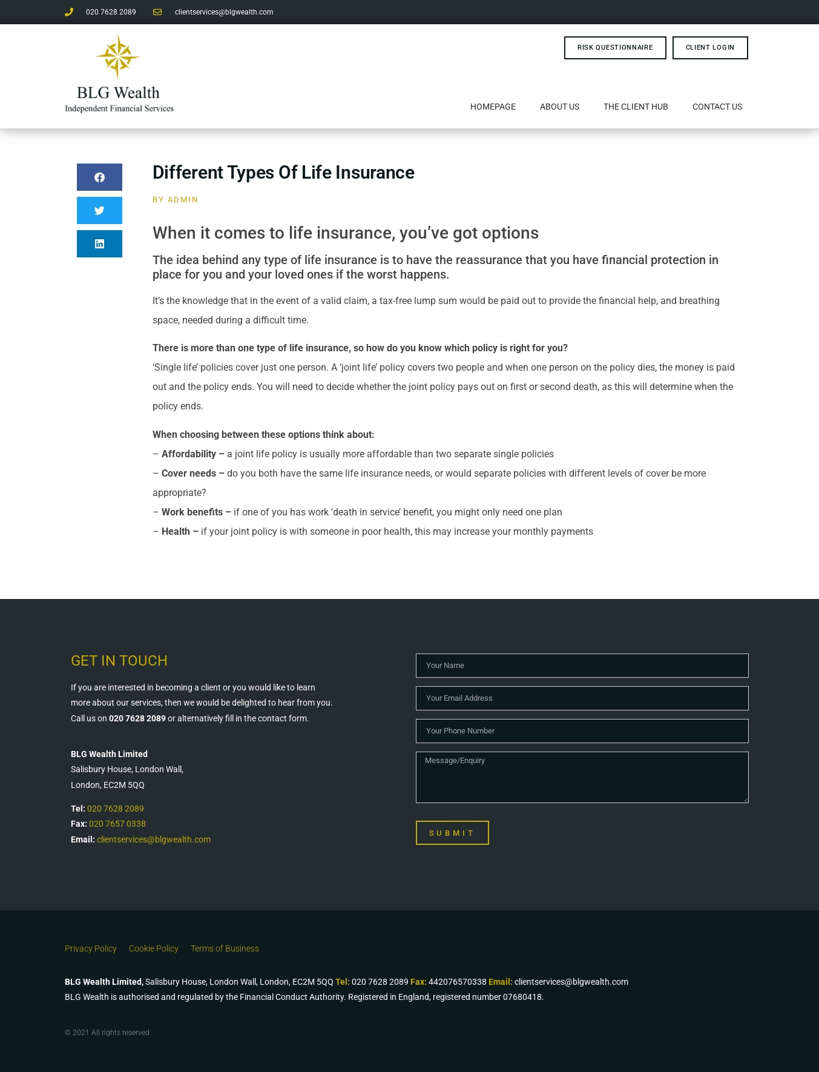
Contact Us (717, 106)
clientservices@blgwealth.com (154, 839)
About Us (559, 106)
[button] (99, 177)
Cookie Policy (154, 948)
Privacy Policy (91, 948)
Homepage (493, 106)
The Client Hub (636, 106)
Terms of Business (225, 948)
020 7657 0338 (117, 824)
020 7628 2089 (115, 808)
